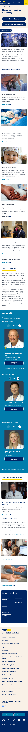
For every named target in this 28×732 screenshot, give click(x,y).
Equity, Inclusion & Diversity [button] (10, 647)
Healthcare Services (7, 6)
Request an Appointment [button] (14, 24)
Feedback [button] (5, 650)
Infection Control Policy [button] (8, 661)
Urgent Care (18, 602)
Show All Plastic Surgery (13, 369)
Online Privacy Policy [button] (8, 678)
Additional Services (7, 585)
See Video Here (17, 534)
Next (19, 325)
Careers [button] (8, 715)
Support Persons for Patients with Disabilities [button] (11, 702)
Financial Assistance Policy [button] (9, 653)
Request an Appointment (14, 363)
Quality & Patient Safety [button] (9, 695)
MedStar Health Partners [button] (9, 671)
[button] (13, 2)
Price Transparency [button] (7, 691)
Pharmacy (5, 606)
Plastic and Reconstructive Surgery (6, 614)
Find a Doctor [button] (14, 19)
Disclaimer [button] (5, 640)
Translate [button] (7, 706)
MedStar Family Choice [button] (8, 665)
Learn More (5, 104)
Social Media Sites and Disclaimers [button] (11, 698)
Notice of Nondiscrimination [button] (10, 675)
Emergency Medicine (5, 598)
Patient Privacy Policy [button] (8, 685)
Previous (8, 325)
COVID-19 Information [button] (8, 637)
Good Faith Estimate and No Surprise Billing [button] (12, 657)
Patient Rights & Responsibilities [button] (11, 688)
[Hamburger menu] (26, 2)
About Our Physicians (8, 560)
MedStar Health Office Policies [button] (10, 668)
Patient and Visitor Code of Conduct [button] (12, 681)
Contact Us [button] (20, 715)
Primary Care (18, 598)
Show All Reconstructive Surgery (13, 470)
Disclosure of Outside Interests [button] (10, 644)
